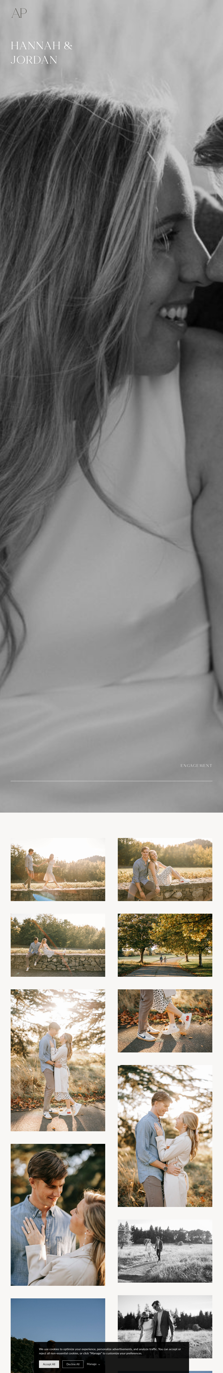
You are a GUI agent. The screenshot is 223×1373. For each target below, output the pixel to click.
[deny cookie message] (72, 1364)
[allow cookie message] (49, 1364)
